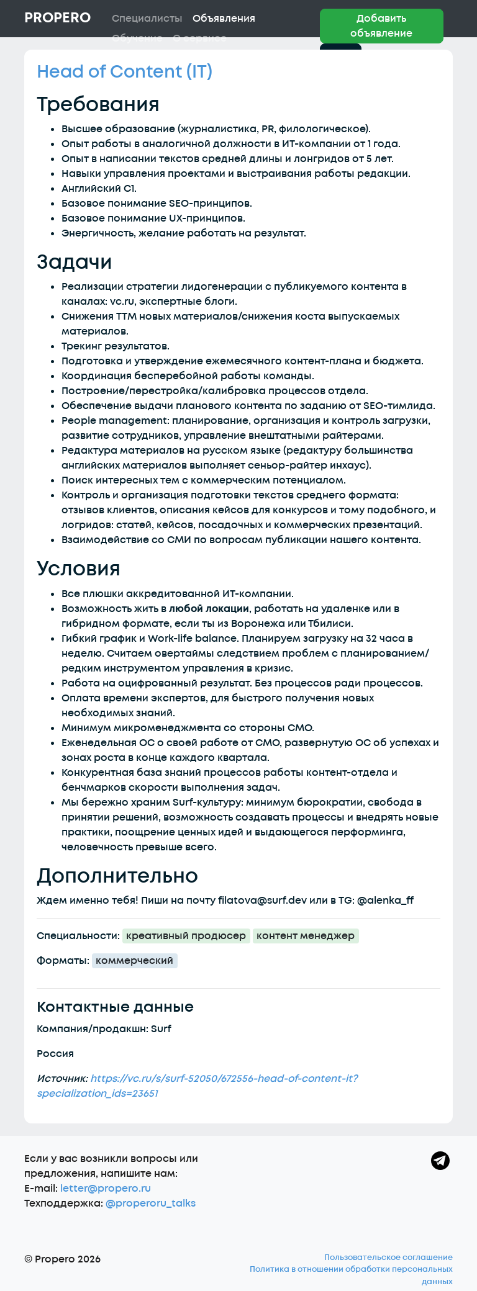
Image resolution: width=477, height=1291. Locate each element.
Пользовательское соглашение (388, 1257)
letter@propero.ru (105, 1188)
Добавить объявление (381, 26)
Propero (57, 18)
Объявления (224, 18)
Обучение (137, 38)
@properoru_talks (151, 1203)
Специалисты (147, 18)
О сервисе (200, 38)
